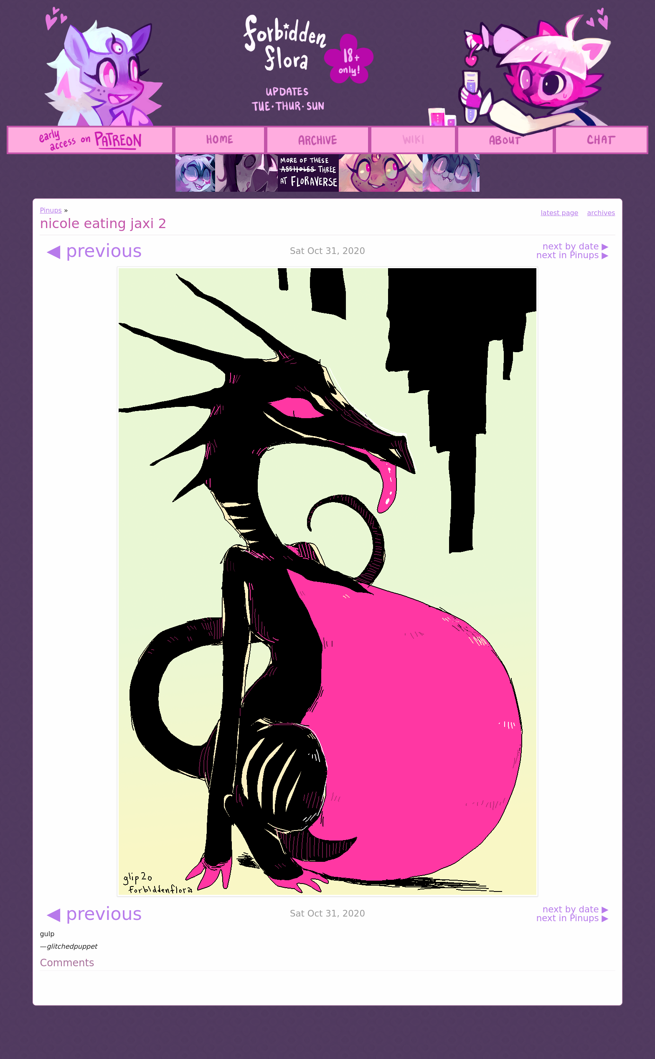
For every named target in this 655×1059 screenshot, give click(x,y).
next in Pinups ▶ (572, 255)
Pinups (51, 210)
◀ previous (94, 251)
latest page (559, 213)
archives (601, 213)
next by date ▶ (576, 246)
